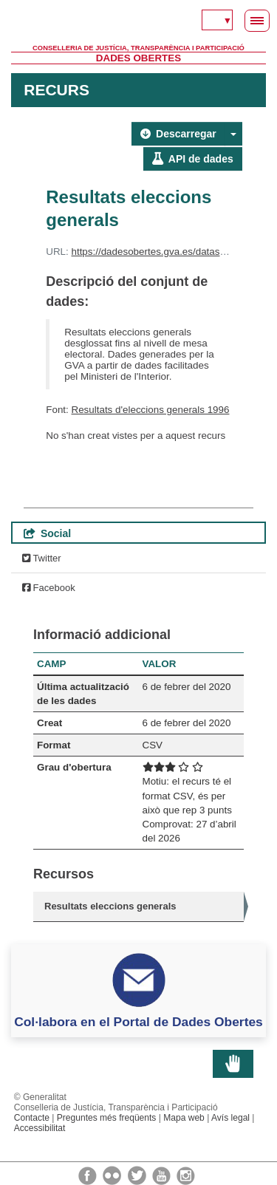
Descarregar (178, 134)
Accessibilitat (40, 1128)
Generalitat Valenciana (138, 22)
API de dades (192, 159)
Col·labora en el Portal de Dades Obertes (138, 1021)
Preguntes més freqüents (107, 1118)
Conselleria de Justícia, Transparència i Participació (138, 48)
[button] (233, 134)
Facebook (48, 587)
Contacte (31, 1118)
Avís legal (230, 1118)
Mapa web (184, 1118)
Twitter (41, 558)
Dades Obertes (138, 58)
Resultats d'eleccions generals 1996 (151, 409)
